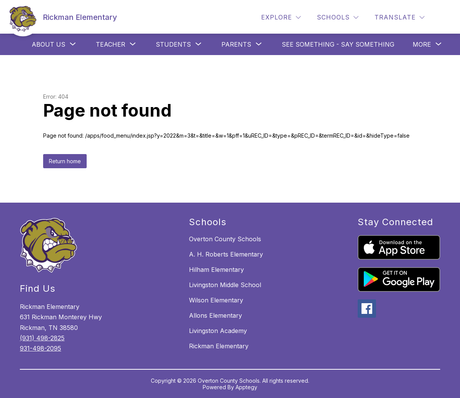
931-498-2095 (40, 348)
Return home (65, 161)
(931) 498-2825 (42, 338)
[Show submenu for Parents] (236, 44)
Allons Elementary (215, 315)
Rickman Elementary (219, 346)
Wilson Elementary (216, 300)
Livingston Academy (218, 331)
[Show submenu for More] (422, 44)
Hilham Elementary (216, 269)
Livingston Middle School (225, 285)
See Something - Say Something (338, 44)
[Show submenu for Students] (173, 44)
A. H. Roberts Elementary (226, 254)
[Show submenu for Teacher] (110, 44)
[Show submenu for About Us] (48, 44)
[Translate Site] (399, 17)
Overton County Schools (225, 239)
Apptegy (246, 387)
